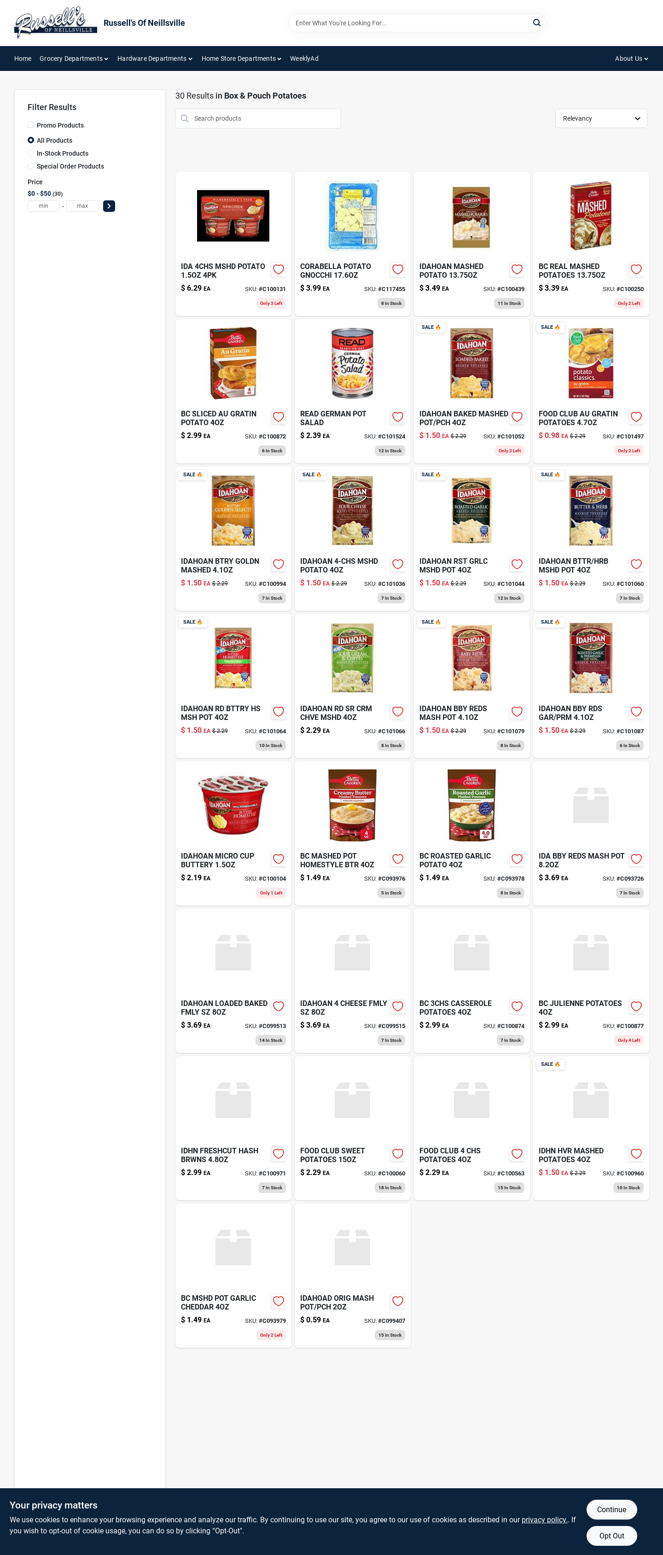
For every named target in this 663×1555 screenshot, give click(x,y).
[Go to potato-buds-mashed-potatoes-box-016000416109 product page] (591, 244)
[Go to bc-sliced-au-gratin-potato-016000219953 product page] (233, 391)
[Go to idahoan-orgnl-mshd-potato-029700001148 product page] (472, 244)
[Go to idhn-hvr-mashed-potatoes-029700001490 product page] (591, 1128)
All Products (54, 140)
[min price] (44, 206)
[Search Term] (417, 23)
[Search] (537, 22)
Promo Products (60, 125)
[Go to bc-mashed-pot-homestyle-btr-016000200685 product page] (353, 833)
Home (23, 58)
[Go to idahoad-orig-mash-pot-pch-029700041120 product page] (353, 1276)
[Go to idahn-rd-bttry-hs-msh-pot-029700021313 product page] (233, 686)
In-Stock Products (62, 153)
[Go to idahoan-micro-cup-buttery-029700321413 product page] (233, 833)
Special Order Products (70, 166)
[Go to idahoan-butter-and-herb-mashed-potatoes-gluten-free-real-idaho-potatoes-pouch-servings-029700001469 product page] (591, 539)
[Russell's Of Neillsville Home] (55, 23)
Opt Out (611, 1536)
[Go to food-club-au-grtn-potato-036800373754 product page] (591, 391)
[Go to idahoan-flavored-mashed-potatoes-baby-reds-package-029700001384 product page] (472, 686)
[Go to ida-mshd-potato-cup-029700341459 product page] (233, 244)
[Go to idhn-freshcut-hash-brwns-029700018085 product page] (233, 1128)
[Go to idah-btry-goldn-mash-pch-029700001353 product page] (233, 539)
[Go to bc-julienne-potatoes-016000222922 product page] (591, 981)
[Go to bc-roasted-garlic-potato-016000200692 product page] (472, 833)
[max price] (82, 206)
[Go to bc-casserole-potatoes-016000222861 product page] (472, 981)
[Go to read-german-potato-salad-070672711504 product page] (353, 391)
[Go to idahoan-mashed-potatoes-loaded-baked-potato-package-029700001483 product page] (472, 391)
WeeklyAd (304, 58)
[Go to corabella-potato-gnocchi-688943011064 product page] (353, 244)
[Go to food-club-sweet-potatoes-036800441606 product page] (353, 1128)
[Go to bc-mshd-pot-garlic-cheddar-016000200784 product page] (233, 1276)
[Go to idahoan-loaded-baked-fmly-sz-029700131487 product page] (233, 981)
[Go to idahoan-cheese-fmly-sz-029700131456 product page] (353, 981)
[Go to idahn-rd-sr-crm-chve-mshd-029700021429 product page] (353, 686)
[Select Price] (109, 206)
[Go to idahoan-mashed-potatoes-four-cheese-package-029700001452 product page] (353, 539)
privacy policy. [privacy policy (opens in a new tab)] (545, 1519)
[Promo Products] (31, 125)
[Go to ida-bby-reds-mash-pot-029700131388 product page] (591, 833)
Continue (611, 1509)
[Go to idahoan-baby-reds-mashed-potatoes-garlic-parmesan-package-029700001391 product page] (591, 686)
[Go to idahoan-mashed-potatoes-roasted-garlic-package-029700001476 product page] (472, 539)
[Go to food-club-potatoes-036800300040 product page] (472, 1128)
